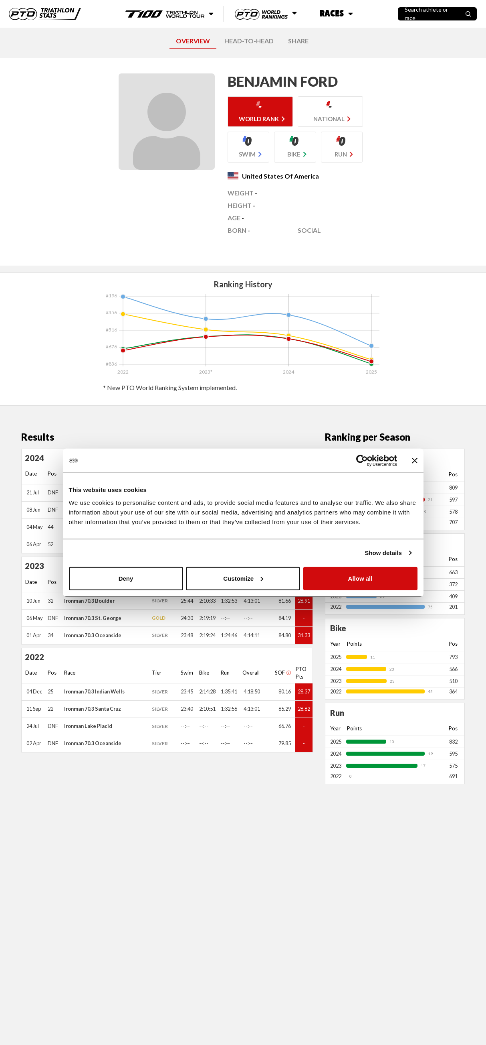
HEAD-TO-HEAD (249, 41)
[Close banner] (414, 461)
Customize (243, 578)
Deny (126, 578)
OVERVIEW (193, 41)
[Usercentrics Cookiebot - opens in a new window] (362, 461)
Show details (383, 552)
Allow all (360, 578)
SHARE (298, 41)
